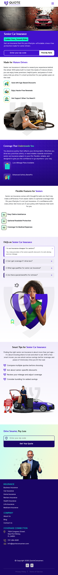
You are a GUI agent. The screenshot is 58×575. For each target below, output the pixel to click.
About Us (7, 516)
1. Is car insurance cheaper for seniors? (20, 248)
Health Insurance (10, 501)
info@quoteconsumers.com (16, 544)
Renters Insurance (10, 498)
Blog (5, 520)
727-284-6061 (11, 540)
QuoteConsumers (36, 561)
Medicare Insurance (11, 508)
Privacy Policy (21, 572)
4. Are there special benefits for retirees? (22, 275)
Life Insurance (9, 504)
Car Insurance (9, 491)
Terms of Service (36, 572)
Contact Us (8, 523)
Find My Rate (46, 53)
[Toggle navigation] (52, 3)
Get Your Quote (29, 444)
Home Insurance (10, 494)
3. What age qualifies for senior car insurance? (23, 268)
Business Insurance (11, 488)
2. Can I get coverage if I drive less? (19, 261)
